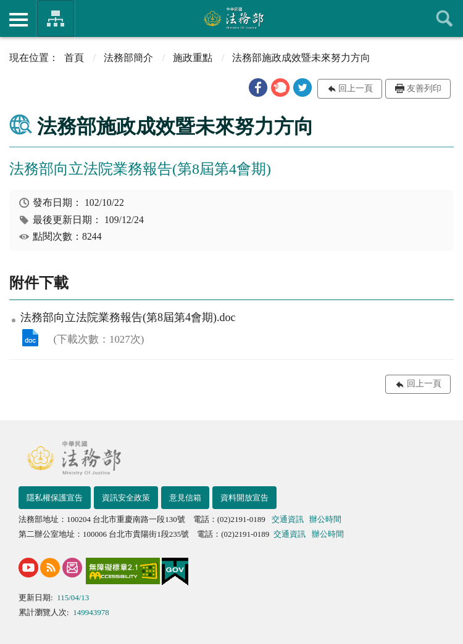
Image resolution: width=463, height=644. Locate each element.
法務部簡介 (128, 57)
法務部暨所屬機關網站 (55, 18)
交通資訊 (288, 519)
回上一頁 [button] (355, 88)
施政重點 (192, 57)
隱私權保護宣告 (55, 497)
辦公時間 (325, 519)
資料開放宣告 (244, 497)
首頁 (74, 57)
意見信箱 (185, 497)
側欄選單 (18, 19)
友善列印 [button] (424, 88)
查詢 (444, 18)
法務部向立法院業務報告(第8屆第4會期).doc (30, 337)
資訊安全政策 (126, 497)
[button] (258, 87)
